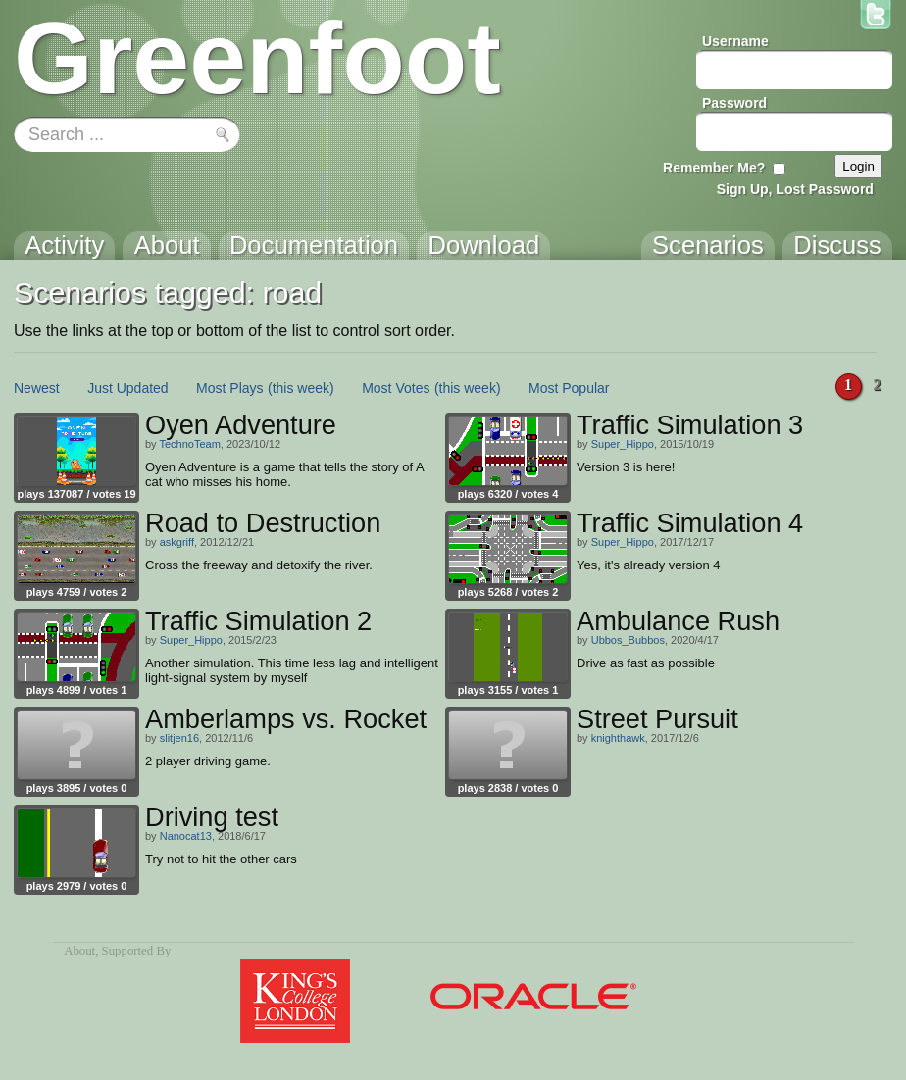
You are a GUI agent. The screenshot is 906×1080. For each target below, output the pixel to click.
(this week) (301, 388)
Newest (37, 388)
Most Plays (229, 388)
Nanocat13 (186, 836)
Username (735, 41)
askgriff (177, 542)
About (79, 950)
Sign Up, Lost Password (795, 189)
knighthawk (618, 738)
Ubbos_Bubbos (628, 640)
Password (734, 103)
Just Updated (128, 388)
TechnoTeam (189, 444)
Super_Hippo (622, 444)
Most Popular (568, 388)
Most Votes (395, 388)
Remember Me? (714, 167)
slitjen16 (179, 738)
